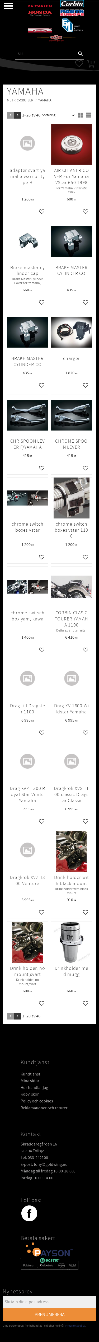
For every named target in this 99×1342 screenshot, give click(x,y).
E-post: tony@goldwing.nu (44, 1164)
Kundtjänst (30, 1074)
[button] (4, 6)
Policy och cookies (37, 1100)
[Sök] (80, 53)
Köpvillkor (30, 1094)
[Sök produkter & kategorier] (46, 53)
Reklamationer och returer (44, 1107)
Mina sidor (30, 1080)
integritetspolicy (75, 1325)
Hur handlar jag (34, 1087)
